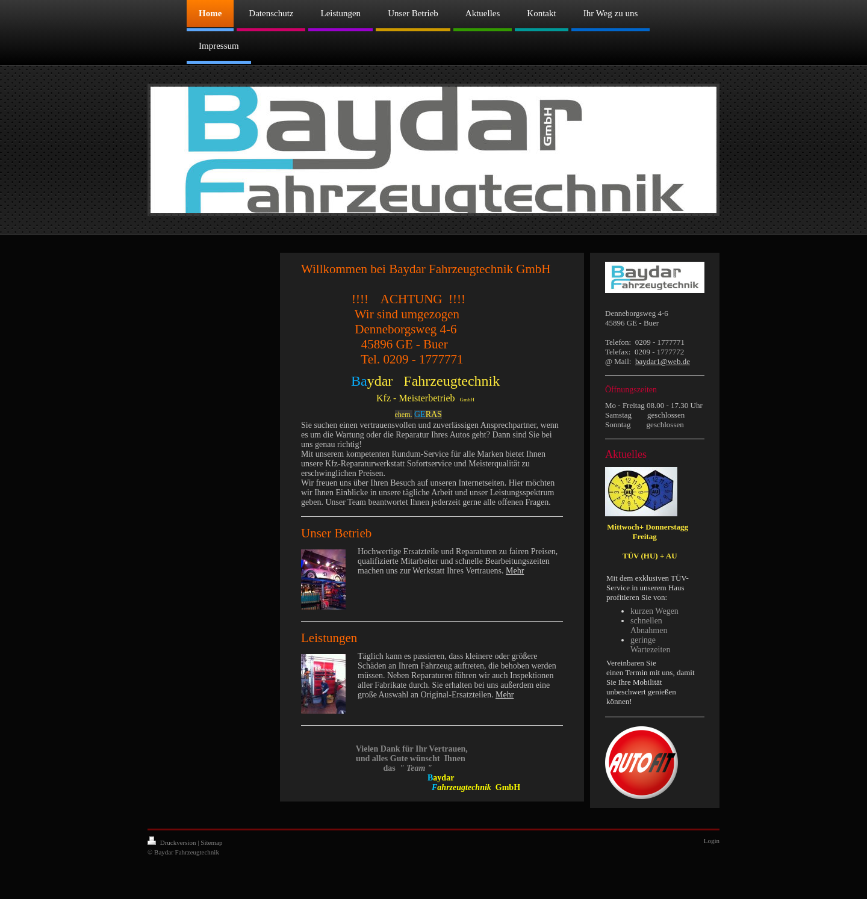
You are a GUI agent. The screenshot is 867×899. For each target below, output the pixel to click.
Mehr (515, 570)
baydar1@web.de (662, 361)
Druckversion (172, 842)
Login (711, 840)
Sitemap (211, 842)
